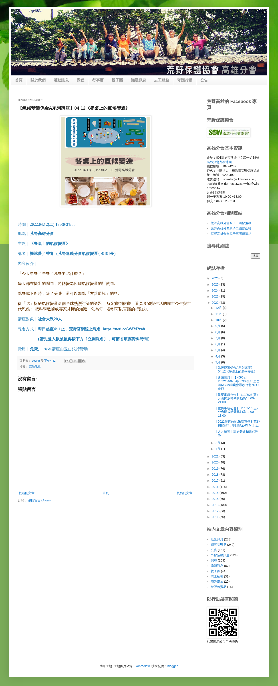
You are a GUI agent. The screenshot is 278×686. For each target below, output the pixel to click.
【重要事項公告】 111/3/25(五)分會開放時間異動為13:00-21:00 (236, 398)
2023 (216, 296)
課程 (80, 80)
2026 (216, 278)
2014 (216, 499)
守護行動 (184, 80)
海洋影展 (217, 581)
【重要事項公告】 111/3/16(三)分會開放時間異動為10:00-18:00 (236, 412)
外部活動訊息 (220, 555)
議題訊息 (138, 80)
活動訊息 (61, 80)
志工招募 (217, 576)
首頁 (18, 80)
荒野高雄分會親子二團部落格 (231, 228)
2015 (216, 493)
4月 (218, 356)
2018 (216, 474)
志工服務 (161, 80)
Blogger (172, 666)
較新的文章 (26, 493)
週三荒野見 (218, 544)
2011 (216, 517)
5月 (218, 350)
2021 (216, 456)
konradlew (143, 666)
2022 (216, 302)
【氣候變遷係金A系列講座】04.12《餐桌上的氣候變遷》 (236, 369)
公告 (204, 80)
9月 (218, 326)
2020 (216, 462)
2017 (216, 480)
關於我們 (38, 80)
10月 (219, 320)
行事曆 (98, 80)
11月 (219, 314)
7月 (218, 338)
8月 (218, 332)
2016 (216, 487)
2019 (216, 468)
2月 (218, 443)
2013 (216, 505)
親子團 (117, 80)
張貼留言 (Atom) (39, 500)
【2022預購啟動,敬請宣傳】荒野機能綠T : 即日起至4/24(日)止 (237, 423)
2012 (216, 511)
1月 (218, 449)
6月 (218, 344)
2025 (216, 284)
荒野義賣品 (218, 587)
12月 (219, 307)
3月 (218, 362)
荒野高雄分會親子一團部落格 (231, 223)
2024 (216, 290)
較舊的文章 (184, 493)
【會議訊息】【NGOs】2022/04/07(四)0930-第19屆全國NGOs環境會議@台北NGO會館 (237, 383)
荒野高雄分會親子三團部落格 (231, 233)
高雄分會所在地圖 (219, 162)
